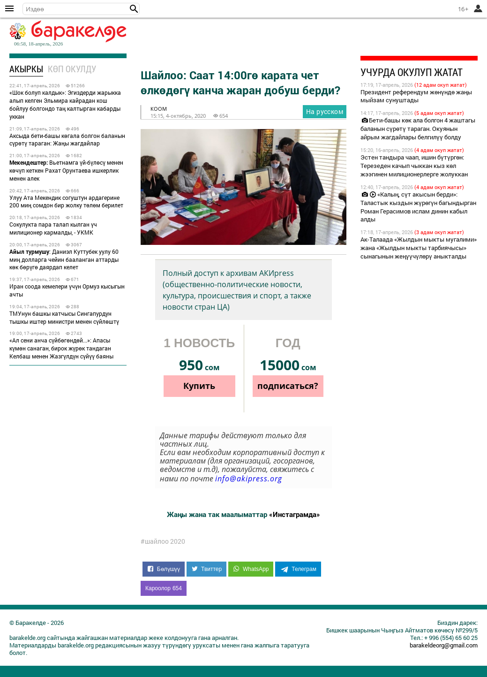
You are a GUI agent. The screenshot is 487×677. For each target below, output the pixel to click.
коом (158, 108)
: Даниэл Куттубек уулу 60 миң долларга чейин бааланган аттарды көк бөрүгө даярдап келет (64, 259)
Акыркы (26, 69)
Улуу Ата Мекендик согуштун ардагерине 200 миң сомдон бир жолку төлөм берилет (66, 201)
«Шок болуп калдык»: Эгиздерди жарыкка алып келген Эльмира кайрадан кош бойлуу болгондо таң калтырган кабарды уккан (65, 104)
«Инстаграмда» (294, 514)
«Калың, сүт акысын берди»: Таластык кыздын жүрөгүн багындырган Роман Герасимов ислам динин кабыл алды (418, 206)
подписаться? (287, 385)
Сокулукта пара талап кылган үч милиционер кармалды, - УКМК (53, 228)
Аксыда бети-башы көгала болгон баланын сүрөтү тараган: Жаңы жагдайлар (67, 139)
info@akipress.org (248, 478)
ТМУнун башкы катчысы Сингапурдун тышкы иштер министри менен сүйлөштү (64, 317)
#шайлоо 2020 (163, 541)
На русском (324, 111)
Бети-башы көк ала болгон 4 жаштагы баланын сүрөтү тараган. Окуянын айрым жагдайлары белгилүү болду (417, 128)
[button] (134, 9)
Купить (199, 385)
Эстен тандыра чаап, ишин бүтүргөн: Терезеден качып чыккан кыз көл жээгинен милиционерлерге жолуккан (414, 165)
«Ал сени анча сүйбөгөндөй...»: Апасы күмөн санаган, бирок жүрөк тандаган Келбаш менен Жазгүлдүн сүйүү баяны (61, 348)
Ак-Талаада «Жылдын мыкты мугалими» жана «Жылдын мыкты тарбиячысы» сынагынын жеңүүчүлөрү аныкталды (418, 248)
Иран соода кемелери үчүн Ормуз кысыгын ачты (67, 290)
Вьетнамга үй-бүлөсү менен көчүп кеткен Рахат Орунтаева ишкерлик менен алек (66, 170)
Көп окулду (72, 69)
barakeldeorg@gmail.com (444, 645)
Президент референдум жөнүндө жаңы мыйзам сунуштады (416, 96)
